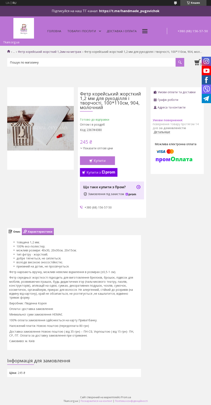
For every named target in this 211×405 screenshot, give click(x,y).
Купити (100, 160)
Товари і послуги (81, 31)
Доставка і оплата (122, 31)
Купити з (101, 172)
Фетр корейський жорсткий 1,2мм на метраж (49, 52)
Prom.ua (126, 397)
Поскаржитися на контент (96, 401)
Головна (54, 31)
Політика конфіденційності (131, 401)
